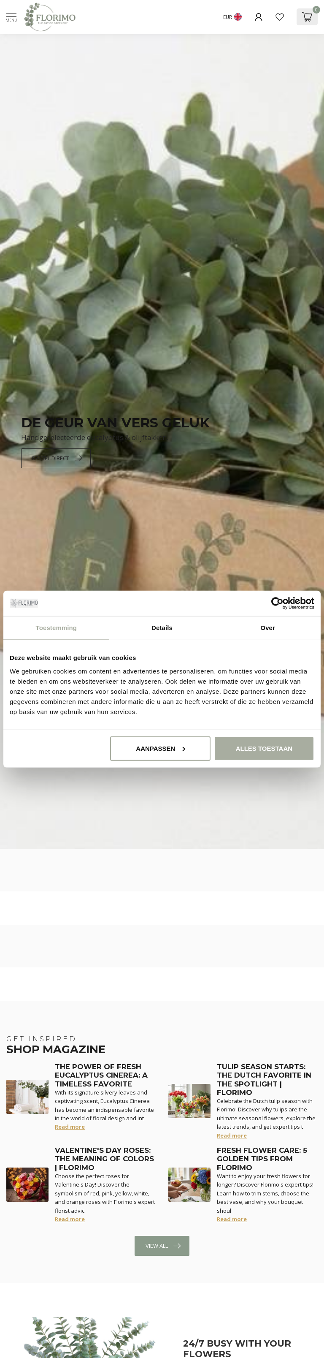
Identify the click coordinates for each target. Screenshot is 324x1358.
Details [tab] (162, 627)
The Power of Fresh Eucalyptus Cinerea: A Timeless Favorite (101, 1075)
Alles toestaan (264, 748)
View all (163, 1246)
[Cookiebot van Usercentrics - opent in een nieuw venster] (277, 603)
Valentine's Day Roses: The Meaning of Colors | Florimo (104, 1159)
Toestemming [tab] (56, 627)
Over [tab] (267, 627)
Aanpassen (160, 748)
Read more (70, 1126)
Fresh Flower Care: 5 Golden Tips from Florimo (262, 1159)
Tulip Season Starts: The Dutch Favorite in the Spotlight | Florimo (264, 1079)
